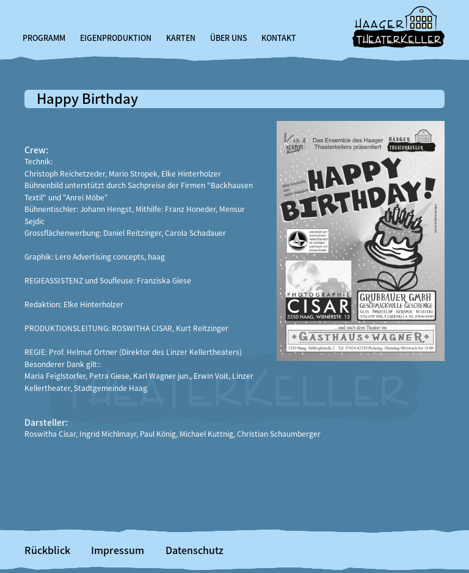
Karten (180, 37)
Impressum (117, 549)
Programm (44, 37)
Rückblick (47, 549)
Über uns (228, 37)
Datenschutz (194, 549)
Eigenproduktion (115, 37)
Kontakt (278, 37)
